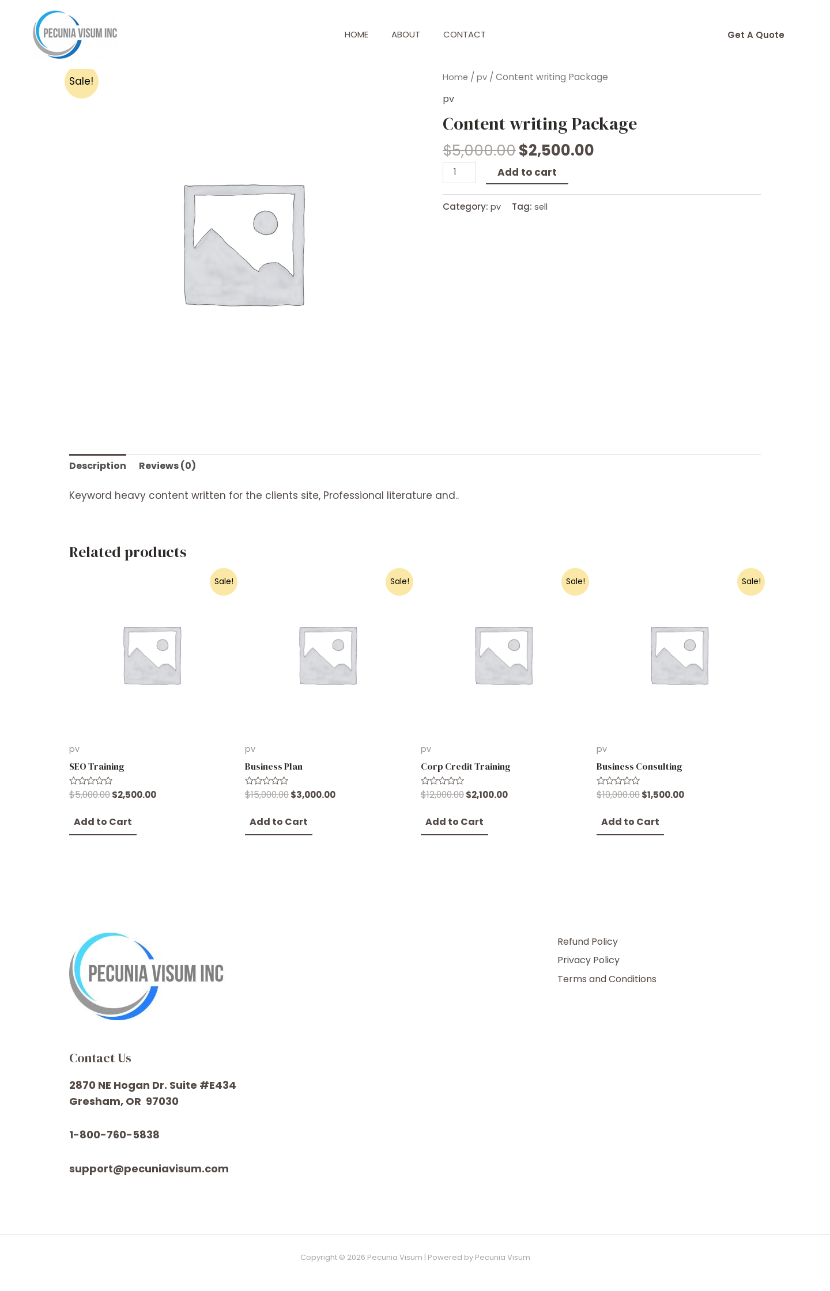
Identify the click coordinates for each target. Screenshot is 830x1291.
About (405, 34)
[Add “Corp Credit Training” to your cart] (451, 829)
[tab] (99, 466)
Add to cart (529, 172)
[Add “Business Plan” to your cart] (275, 829)
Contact (470, 34)
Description (99, 467)
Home (351, 34)
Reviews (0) (172, 467)
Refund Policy (602, 951)
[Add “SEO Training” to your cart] (99, 829)
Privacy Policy (603, 967)
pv (484, 77)
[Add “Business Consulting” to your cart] (627, 829)
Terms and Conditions (624, 982)
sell (542, 206)
